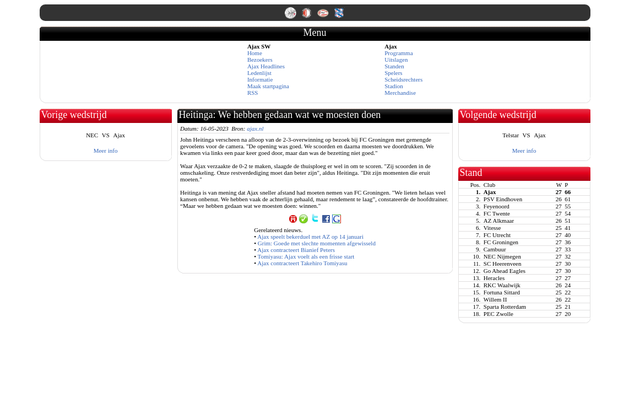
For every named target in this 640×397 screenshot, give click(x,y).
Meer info (106, 150)
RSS (252, 92)
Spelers (393, 72)
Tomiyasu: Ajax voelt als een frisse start (306, 256)
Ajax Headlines (266, 66)
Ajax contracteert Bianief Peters (296, 249)
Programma (398, 53)
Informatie (260, 79)
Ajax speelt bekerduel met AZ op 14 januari (310, 236)
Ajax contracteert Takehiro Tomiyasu (302, 263)
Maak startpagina (268, 86)
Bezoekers (260, 59)
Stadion (393, 86)
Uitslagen (396, 59)
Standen (394, 66)
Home (254, 53)
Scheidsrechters (403, 79)
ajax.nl (255, 128)
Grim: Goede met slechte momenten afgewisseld (317, 243)
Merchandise (400, 92)
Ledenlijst (259, 72)
